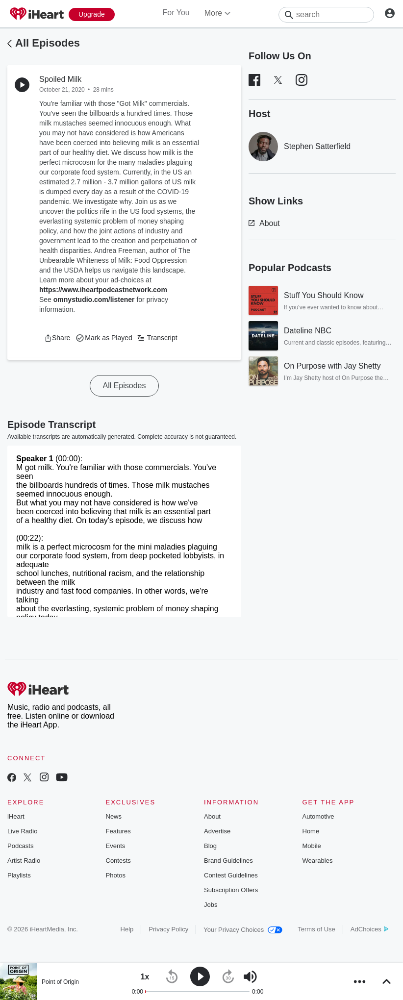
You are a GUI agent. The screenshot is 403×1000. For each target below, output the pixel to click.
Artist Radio (23, 860)
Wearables (317, 860)
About (264, 223)
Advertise (217, 831)
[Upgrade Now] (92, 14)
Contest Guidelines (231, 875)
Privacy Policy (168, 929)
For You (176, 12)
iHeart (16, 816)
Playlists (19, 875)
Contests (118, 860)
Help (127, 929)
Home (311, 831)
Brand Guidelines (228, 860)
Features (118, 831)
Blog (210, 846)
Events (116, 846)
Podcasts (20, 846)
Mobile (311, 846)
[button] (57, 338)
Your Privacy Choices (242, 929)
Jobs (210, 904)
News (114, 816)
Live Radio (22, 831)
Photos (116, 875)
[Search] (326, 15)
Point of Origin (60, 981)
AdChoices (369, 929)
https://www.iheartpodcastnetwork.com (103, 290)
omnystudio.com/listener (94, 299)
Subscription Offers (231, 890)
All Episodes (47, 43)
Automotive (318, 816)
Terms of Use (316, 929)
